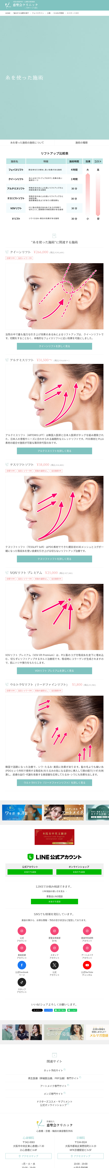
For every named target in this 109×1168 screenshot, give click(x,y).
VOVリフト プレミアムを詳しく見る (54, 670)
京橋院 (80, 1138)
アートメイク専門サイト (54, 1086)
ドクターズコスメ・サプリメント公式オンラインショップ (55, 1103)
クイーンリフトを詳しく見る (54, 346)
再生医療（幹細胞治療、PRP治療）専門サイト (54, 1078)
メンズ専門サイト (54, 1093)
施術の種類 (82, 142)
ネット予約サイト (54, 1070)
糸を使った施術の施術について (27, 142)
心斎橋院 (28, 1138)
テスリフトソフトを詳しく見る (54, 559)
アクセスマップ (28, 1156)
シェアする (48, 1010)
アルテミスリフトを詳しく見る (54, 451)
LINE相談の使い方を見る (54, 891)
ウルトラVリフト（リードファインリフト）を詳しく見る (54, 782)
